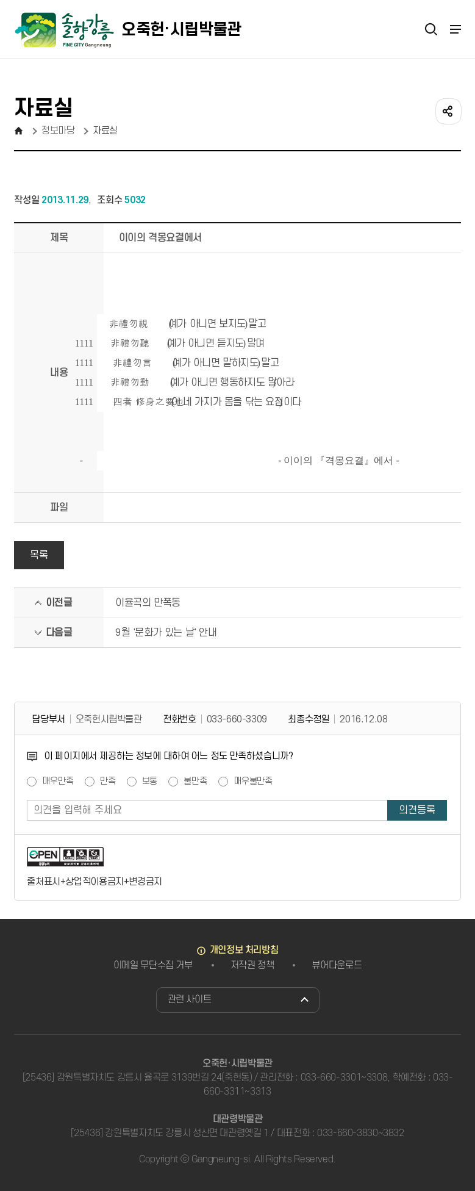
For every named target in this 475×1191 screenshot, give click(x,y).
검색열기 (431, 28)
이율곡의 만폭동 (147, 602)
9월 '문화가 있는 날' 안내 (166, 632)
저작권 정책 (252, 965)
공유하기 (447, 110)
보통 (150, 781)
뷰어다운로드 (337, 965)
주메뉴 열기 (455, 29)
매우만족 (57, 781)
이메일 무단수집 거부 (153, 965)
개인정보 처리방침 (244, 950)
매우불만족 (253, 781)
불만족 (195, 781)
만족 (108, 781)
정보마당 (58, 130)
